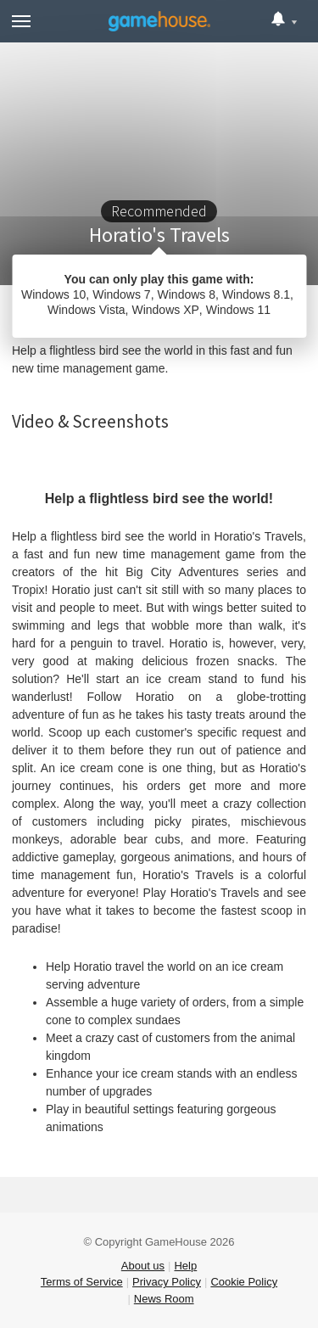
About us (143, 1265)
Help (185, 1265)
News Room (164, 1298)
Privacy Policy (166, 1281)
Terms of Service (82, 1281)
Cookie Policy (243, 1281)
